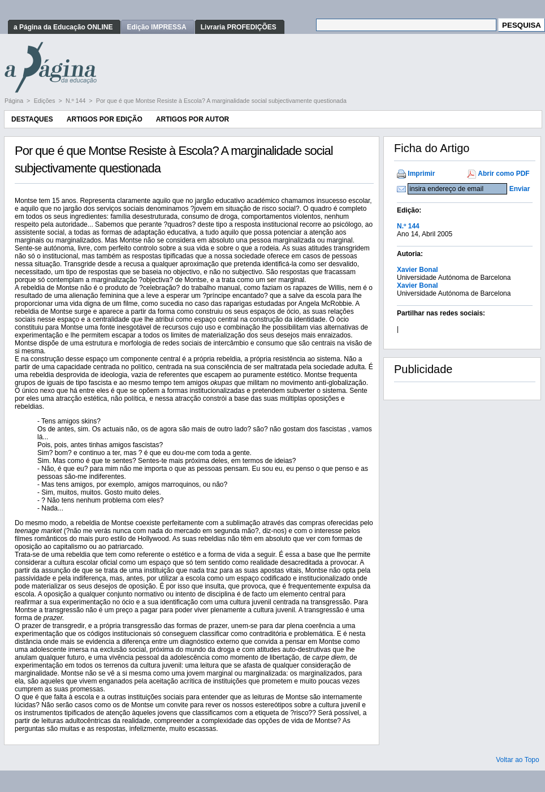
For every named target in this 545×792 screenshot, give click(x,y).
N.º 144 (76, 100)
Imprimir (421, 174)
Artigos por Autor (192, 119)
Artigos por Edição (104, 119)
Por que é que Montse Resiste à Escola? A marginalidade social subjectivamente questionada (221, 100)
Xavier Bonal (417, 270)
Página (15, 100)
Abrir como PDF (503, 174)
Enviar (519, 189)
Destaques (32, 119)
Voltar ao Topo (517, 760)
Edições (45, 100)
